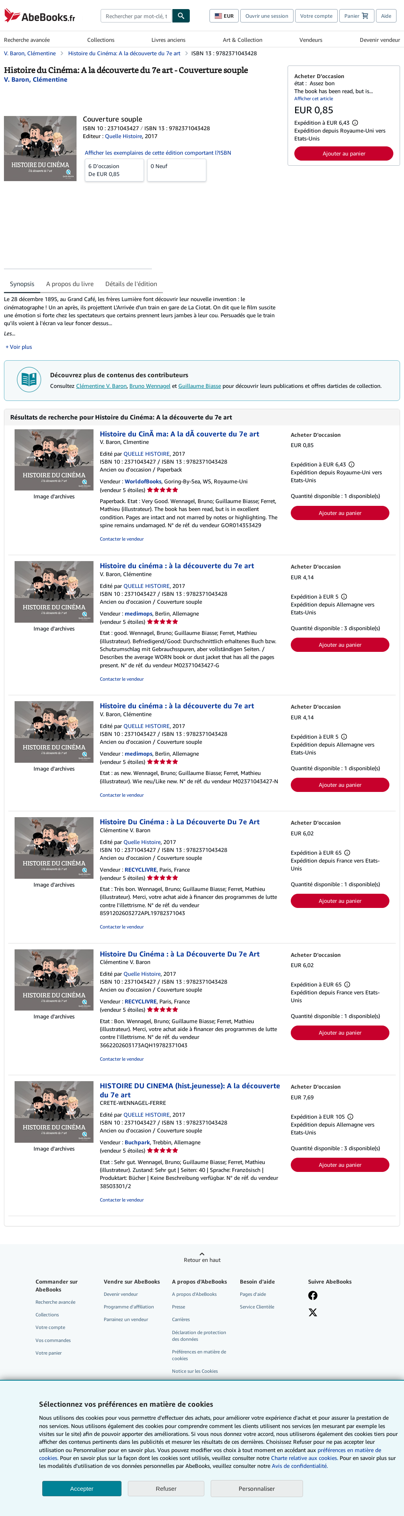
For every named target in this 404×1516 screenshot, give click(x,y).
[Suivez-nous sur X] (313, 1313)
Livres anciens (168, 39)
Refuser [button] (166, 1488)
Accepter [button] (82, 1488)
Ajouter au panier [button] (344, 153)
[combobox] (136, 15)
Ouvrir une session (266, 16)
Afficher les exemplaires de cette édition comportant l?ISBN (158, 152)
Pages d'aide (253, 1294)
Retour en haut (202, 1259)
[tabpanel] (142, 322)
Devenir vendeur (380, 39)
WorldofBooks (143, 481)
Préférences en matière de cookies (199, 1355)
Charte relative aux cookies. (305, 1457)
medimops (138, 613)
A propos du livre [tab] (70, 284)
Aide (386, 16)
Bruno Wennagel (149, 385)
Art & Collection (242, 39)
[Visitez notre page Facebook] (313, 1296)
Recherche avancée (27, 39)
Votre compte (316, 16)
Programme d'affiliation (129, 1307)
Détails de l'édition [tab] (131, 284)
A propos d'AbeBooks (194, 1294)
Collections (100, 39)
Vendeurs (310, 39)
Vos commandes (53, 1340)
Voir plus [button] (21, 346)
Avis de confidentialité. (300, 1465)
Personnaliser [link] (257, 1488)
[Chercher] (181, 15)
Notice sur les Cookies (195, 1371)
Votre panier (49, 1353)
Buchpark (137, 1142)
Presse (178, 1307)
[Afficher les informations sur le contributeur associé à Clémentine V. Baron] (35, 79)
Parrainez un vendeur (126, 1319)
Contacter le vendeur (122, 539)
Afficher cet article (313, 98)
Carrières (181, 1319)
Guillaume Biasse (199, 385)
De (114, 169)
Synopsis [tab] (22, 284)
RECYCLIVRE (141, 869)
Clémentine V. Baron (101, 385)
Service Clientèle (257, 1307)
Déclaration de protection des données (199, 1335)
